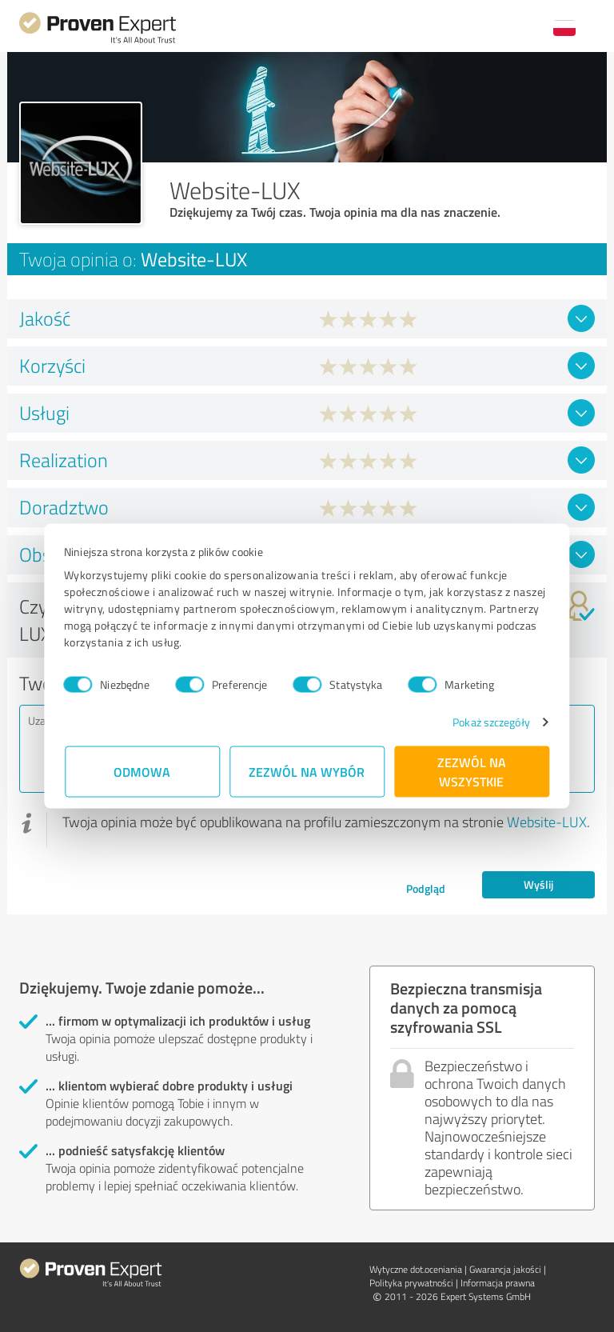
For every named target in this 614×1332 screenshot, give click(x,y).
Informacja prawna (497, 1283)
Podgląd (425, 888)
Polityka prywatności (411, 1283)
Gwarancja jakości (505, 1269)
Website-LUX (547, 821)
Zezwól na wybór (307, 771)
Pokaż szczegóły (490, 722)
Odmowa (142, 771)
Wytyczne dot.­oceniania (415, 1269)
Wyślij (538, 884)
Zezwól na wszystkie (471, 771)
